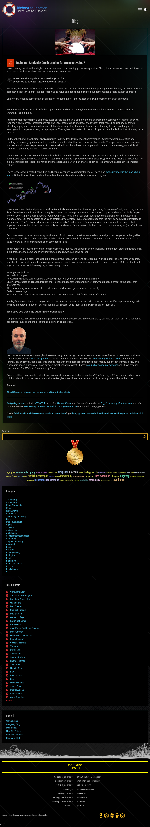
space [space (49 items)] (77, 480)
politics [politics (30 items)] (143, 477)
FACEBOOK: (57, 777)
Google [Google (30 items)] (25, 477)
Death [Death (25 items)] (132, 473)
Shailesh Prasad (18, 610)
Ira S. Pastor (16, 693)
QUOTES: (79, 806)
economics (56, 413)
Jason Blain (15, 686)
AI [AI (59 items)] (14, 472)
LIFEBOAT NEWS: (82, 777)
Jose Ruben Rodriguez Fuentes (24, 628)
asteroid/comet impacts (17, 536)
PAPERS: (80, 802)
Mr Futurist (11, 727)
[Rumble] (122, 815)
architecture (11, 533)
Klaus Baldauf (17, 639)
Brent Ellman (16, 675)
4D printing (11, 502)
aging (9, 524)
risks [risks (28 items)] (66, 480)
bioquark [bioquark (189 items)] (62, 472)
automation (11, 544)
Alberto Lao (15, 653)
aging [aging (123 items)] (10, 472)
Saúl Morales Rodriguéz (21, 595)
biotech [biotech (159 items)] (73, 472)
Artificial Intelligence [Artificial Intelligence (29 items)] (41, 473)
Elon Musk (11, 513)
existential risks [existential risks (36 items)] (139, 473)
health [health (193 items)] (32, 476)
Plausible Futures (14, 734)
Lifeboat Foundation (19, 815)
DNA (8, 508)
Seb (12, 679)
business (35, 413)
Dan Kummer (16, 632)
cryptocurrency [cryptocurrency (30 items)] (122, 473)
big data (10, 549)
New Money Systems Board (107, 358)
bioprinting (11, 561)
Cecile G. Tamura (18, 642)
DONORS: (66, 789)
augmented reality (14, 541)
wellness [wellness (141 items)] (119, 480)
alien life (10, 527)
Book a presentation (66, 406)
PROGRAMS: (81, 798)
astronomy (11, 538)
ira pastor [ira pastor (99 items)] (89, 476)
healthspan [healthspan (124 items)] (42, 476)
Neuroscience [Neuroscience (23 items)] (137, 477)
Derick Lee (15, 650)
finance (63, 413)
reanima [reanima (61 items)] (30, 480)
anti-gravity (11, 530)
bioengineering (13, 552)
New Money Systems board (39, 406)
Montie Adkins (17, 690)
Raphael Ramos (17, 661)
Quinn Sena (15, 603)
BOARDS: (80, 789)
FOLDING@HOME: (58, 798)
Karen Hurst (15, 624)
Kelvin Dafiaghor (18, 621)
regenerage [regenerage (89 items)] (40, 480)
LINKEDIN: (58, 781)
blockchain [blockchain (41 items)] (101, 473)
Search (144, 436)
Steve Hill (14, 672)
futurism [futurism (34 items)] (20, 477)
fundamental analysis (117, 413)
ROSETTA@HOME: (58, 802)
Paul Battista (16, 613)
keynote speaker (40, 358)
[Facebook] (101, 815)
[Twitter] (106, 815)
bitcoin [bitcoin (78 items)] (95, 472)
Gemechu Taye (17, 617)
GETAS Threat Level (75, 767)
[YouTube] (117, 815)
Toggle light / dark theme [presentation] (145, 9)
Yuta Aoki (14, 646)
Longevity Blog (13, 724)
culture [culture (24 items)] (128, 473)
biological (10, 555)
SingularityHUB (13, 738)
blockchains (12, 569)
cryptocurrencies (45, 413)
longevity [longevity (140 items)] (124, 476)
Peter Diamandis (14, 505)
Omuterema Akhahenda (21, 635)
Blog (75, 21)
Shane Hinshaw (17, 657)
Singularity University (16, 516)
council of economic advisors (102, 365)
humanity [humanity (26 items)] (51, 477)
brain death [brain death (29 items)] (109, 473)
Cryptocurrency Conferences (116, 403)
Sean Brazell (16, 664)
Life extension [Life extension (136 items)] (102, 476)
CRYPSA (40, 403)
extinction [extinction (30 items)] (8, 477)
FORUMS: (68, 806)
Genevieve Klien (17, 592)
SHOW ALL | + (10, 701)
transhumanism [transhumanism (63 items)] (107, 480)
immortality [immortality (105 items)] (66, 476)
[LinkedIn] (112, 815)
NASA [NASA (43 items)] (132, 477)
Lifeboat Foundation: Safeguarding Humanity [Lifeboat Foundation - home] (68, 9)
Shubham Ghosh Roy (20, 599)
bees (8, 547)
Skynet (9, 519)
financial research (103, 413)
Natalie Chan (16, 668)
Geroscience (12, 721)
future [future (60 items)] (14, 476)
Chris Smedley (17, 697)
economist (92, 413)
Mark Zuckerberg (14, 522)
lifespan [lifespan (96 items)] (115, 476)
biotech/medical (14, 563)
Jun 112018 (10, 63)
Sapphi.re (44, 815)
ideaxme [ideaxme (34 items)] (57, 477)
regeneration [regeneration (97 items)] (52, 480)
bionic (9, 558)
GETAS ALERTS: (82, 781)
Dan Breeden (16, 606)
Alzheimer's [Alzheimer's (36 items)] (19, 473)
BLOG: (79, 785)
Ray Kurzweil (12, 511)
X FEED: (59, 785)
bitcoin (29, 413)
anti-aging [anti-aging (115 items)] (29, 472)
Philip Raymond (15, 403)
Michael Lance (17, 682)
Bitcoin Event (64, 403)
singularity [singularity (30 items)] (71, 480)
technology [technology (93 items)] (94, 480)
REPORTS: (80, 793)
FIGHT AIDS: (61, 793)
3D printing (11, 499)
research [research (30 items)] (62, 480)
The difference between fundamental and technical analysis (38, 392)
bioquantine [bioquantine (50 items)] (52, 472)
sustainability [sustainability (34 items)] (84, 480)
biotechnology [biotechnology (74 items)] (85, 472)
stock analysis (131, 413)
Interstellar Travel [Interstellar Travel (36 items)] (78, 477)
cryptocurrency (82, 413)
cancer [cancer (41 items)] (115, 473)
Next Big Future (13, 731)
